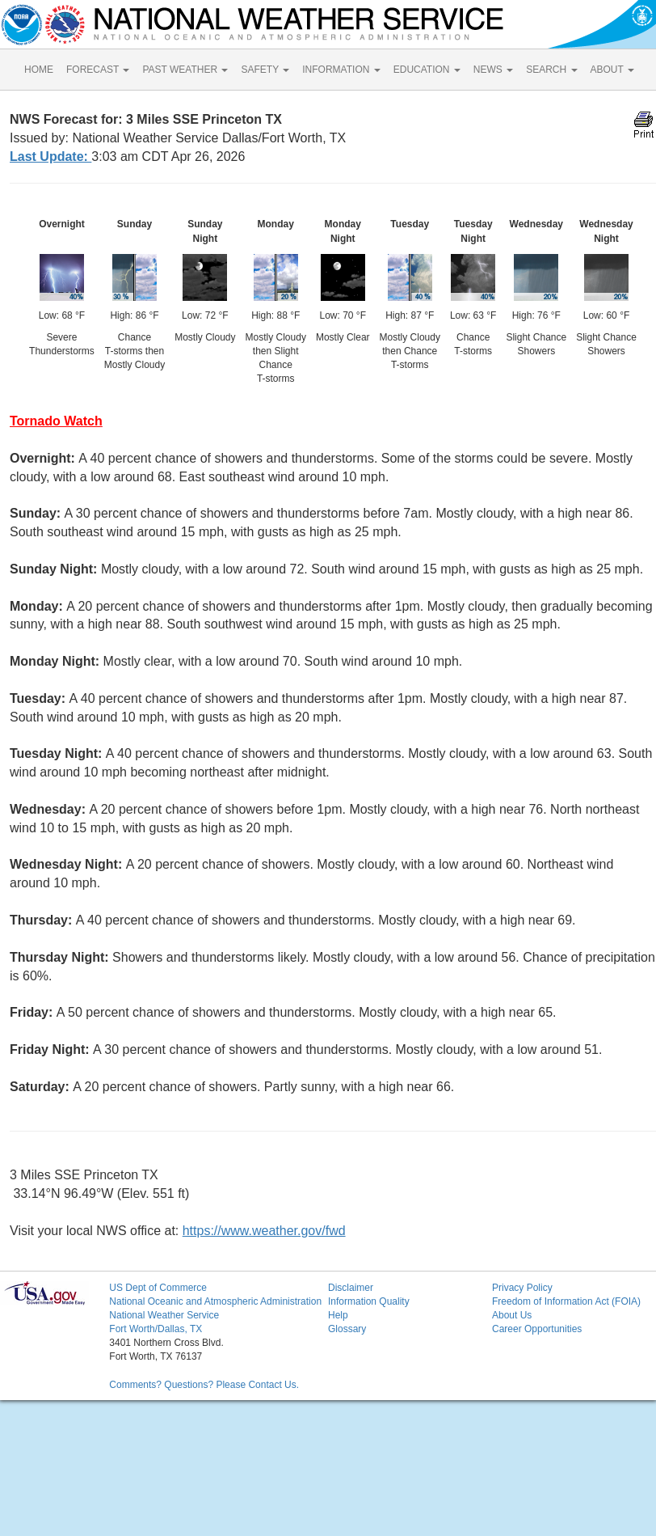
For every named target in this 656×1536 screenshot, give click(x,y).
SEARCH (551, 69)
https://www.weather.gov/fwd (264, 1231)
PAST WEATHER (185, 69)
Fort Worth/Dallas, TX (155, 1329)
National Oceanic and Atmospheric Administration (215, 1301)
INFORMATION (341, 69)
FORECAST (97, 69)
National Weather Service (164, 1315)
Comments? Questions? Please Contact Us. (204, 1384)
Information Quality (369, 1301)
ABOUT (612, 69)
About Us (512, 1315)
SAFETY (265, 69)
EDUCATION (426, 69)
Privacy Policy (522, 1287)
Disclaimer (350, 1287)
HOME (38, 69)
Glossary (347, 1329)
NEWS (493, 69)
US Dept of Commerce (158, 1287)
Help (338, 1315)
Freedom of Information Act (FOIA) (566, 1301)
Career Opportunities (537, 1329)
